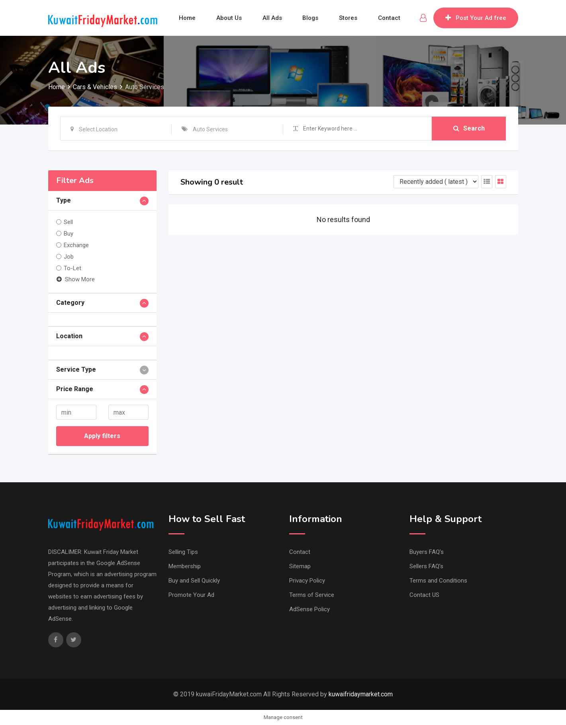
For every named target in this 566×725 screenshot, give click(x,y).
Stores (348, 17)
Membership (184, 566)
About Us (229, 17)
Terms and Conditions (438, 580)
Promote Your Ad (191, 594)
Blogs (311, 17)
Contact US (424, 594)
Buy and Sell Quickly (194, 580)
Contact (389, 17)
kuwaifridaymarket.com (361, 694)
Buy (68, 233)
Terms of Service (311, 594)
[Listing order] (436, 181)
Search (469, 128)
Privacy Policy (307, 580)
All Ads (272, 17)
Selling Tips (183, 551)
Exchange (76, 245)
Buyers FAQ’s (426, 551)
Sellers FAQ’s (426, 566)
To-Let (72, 268)
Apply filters (102, 436)
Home (187, 17)
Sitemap (300, 566)
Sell (68, 222)
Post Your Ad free (475, 17)
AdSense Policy (309, 609)
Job (69, 256)
